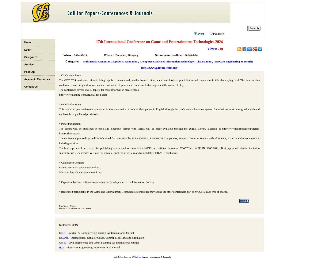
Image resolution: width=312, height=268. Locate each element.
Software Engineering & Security (233, 61)
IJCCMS (64, 237)
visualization (204, 61)
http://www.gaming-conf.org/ (159, 67)
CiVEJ (62, 242)
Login (27, 49)
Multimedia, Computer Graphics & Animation (110, 61)
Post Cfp (29, 71)
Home (27, 42)
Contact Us (31, 86)
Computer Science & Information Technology (167, 61)
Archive (29, 64)
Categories (30, 57)
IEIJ (61, 247)
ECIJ (62, 232)
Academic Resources (37, 79)
